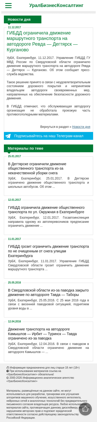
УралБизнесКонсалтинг (56, 5)
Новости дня (81, 127)
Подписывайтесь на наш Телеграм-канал (48, 136)
